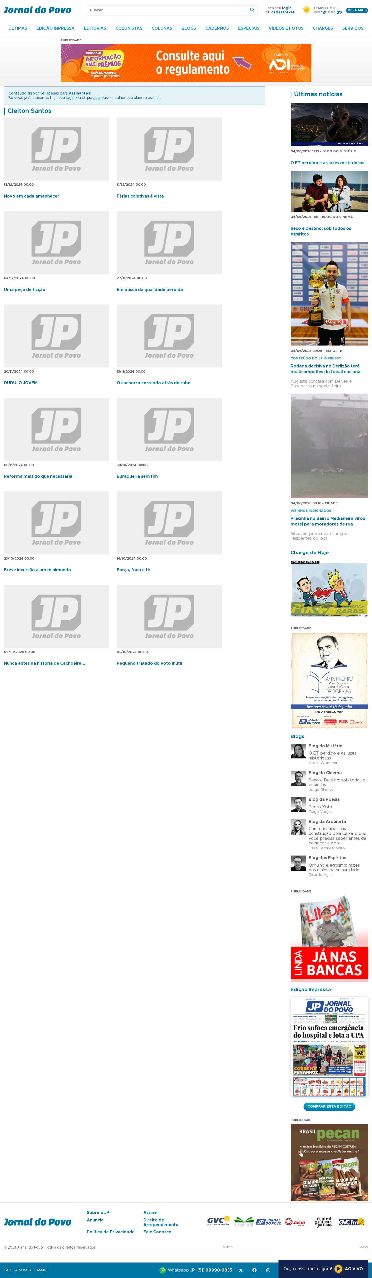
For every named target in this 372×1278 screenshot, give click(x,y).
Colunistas (128, 28)
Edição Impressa (55, 28)
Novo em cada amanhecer (31, 196)
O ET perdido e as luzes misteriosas (327, 163)
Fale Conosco (157, 1232)
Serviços (352, 28)
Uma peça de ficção (24, 290)
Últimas (18, 28)
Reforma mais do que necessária (38, 476)
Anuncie (95, 1220)
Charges (323, 28)
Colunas (162, 28)
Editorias (95, 28)
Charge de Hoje (310, 552)
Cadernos (217, 28)
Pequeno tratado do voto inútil (149, 663)
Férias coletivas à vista (140, 196)
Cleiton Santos (29, 111)
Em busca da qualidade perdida (150, 290)
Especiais (248, 28)
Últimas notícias (318, 94)
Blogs (189, 28)
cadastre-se (283, 12)
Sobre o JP (98, 1213)
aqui (96, 98)
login (287, 8)
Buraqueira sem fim (137, 476)
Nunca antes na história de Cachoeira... (44, 663)
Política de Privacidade (111, 1232)
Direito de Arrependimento (161, 1222)
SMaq (363, 1247)
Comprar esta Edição (329, 1106)
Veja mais (357, 10)
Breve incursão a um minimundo (37, 570)
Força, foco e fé (133, 570)
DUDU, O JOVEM (20, 383)
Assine (150, 1213)
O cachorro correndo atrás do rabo (154, 383)
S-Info (228, 1247)
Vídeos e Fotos (286, 28)
